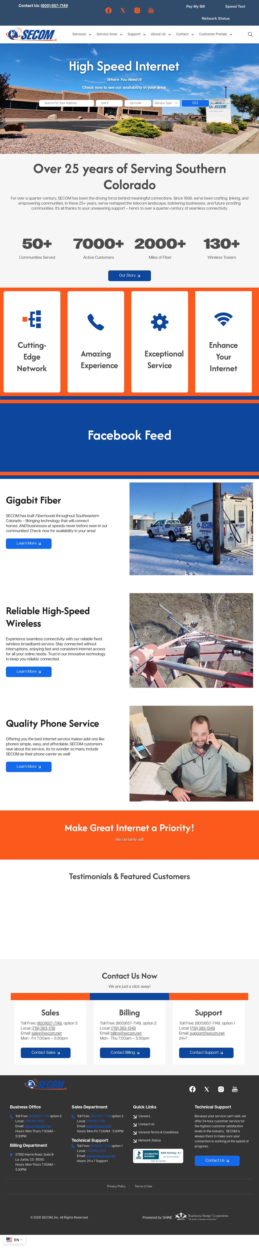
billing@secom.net (126, 1047)
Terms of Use (144, 1200)
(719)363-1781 (95, 1135)
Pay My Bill (197, 7)
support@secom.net (207, 1047)
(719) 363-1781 (43, 1042)
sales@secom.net (47, 1047)
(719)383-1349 (34, 1135)
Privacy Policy (115, 1200)
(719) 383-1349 (123, 1042)
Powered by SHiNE (157, 1232)
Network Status (216, 20)
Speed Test (235, 7)
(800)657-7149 (49, 1037)
